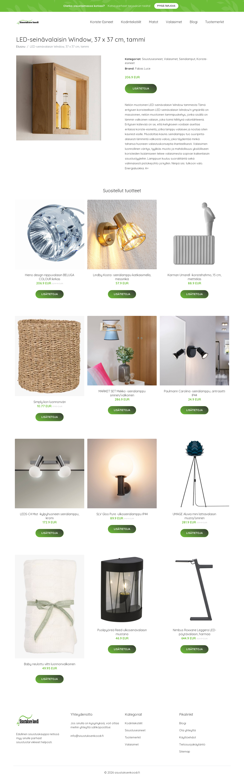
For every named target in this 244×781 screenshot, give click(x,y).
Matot (153, 23)
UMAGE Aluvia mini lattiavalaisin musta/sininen (194, 518)
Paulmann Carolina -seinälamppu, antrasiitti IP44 (194, 395)
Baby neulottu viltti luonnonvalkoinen (49, 666)
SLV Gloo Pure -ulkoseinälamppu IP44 (122, 516)
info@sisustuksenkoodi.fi (87, 738)
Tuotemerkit (214, 23)
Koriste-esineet (101, 23)
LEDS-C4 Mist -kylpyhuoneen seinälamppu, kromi (49, 518)
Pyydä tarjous (166, 5)
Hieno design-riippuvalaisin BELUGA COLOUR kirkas (49, 279)
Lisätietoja (141, 90)
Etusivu (20, 48)
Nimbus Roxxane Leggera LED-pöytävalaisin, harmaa (194, 634)
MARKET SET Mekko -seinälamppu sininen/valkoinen (122, 395)
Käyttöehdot (187, 739)
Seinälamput (187, 61)
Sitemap (184, 753)
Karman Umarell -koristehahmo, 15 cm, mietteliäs (194, 279)
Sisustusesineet (152, 61)
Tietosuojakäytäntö (192, 746)
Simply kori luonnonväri (50, 404)
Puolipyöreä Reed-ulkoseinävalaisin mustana (122, 634)
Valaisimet (174, 23)
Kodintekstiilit (131, 23)
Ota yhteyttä (187, 732)
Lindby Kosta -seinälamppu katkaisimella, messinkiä (122, 279)
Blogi (193, 23)
